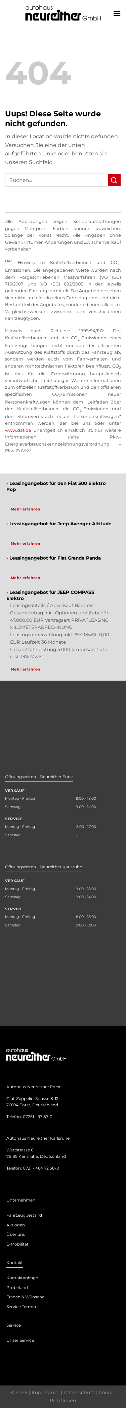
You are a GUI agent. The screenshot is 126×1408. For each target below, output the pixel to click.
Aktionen (15, 1224)
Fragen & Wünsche (25, 1296)
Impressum (45, 1393)
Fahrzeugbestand (24, 1215)
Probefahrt (17, 1287)
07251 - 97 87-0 (37, 1116)
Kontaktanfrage (22, 1277)
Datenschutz (79, 1393)
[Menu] (117, 13)
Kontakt (14, 1262)
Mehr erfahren (25, 509)
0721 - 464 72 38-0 (41, 1168)
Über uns (15, 1234)
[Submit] (114, 180)
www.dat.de (18, 430)
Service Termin (21, 1306)
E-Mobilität (17, 1244)
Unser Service (20, 1340)
